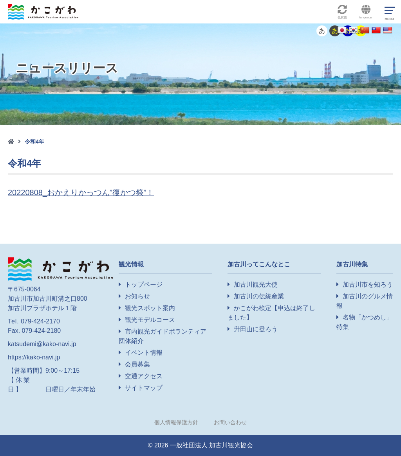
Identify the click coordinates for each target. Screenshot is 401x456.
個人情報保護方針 (176, 422)
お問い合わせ (230, 422)
